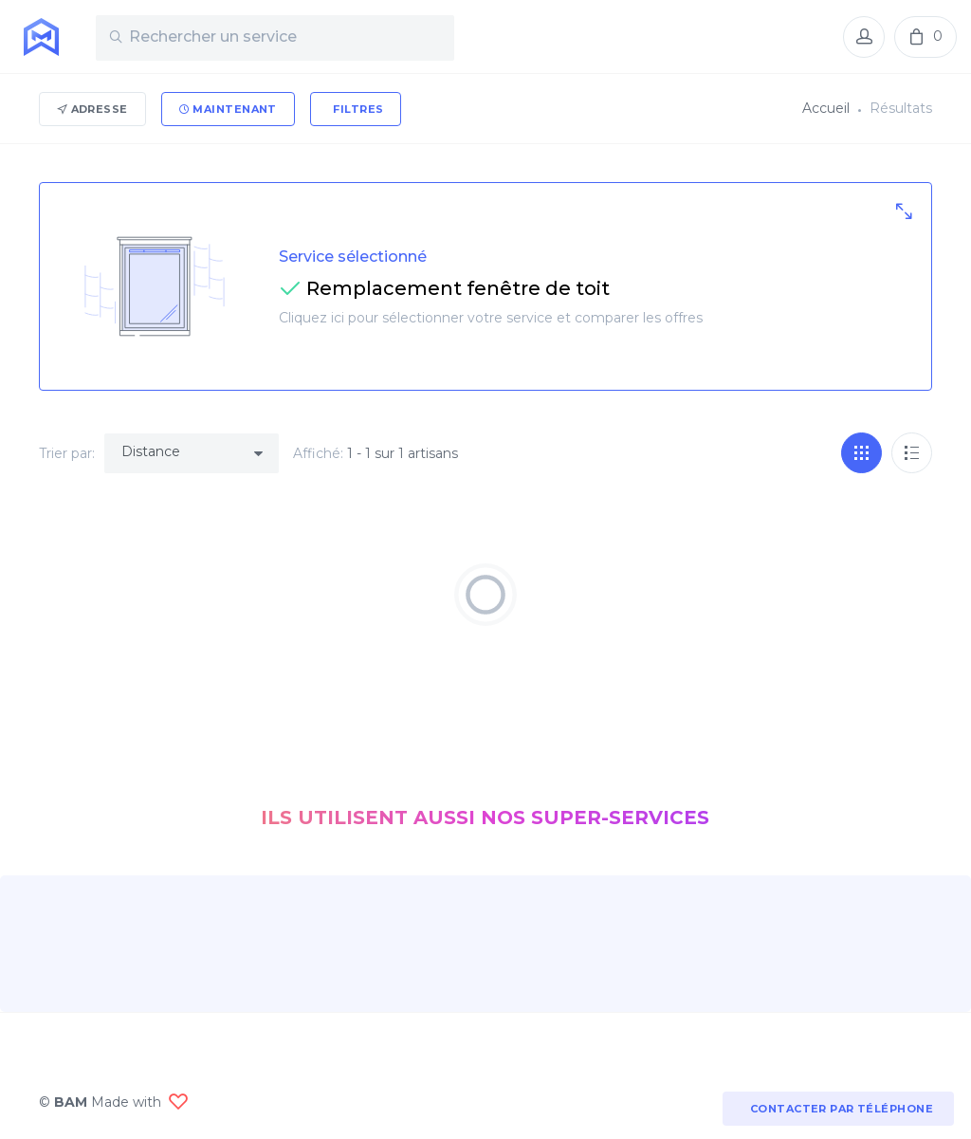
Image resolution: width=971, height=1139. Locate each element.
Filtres (357, 109)
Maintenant (228, 109)
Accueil (826, 108)
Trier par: (67, 453)
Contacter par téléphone (838, 1108)
